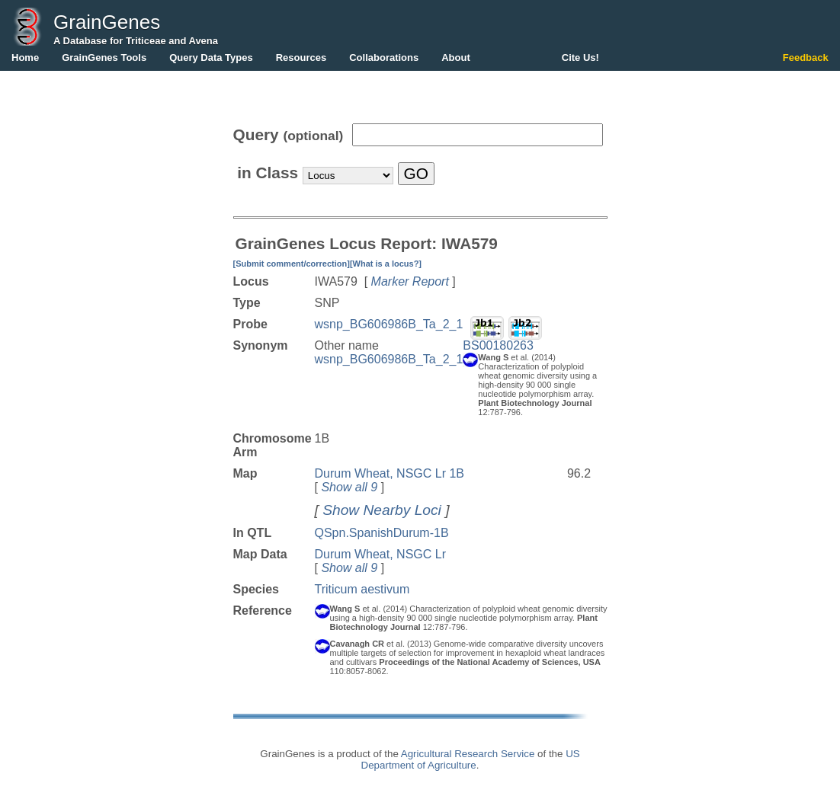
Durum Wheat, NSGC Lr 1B (390, 473)
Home (25, 57)
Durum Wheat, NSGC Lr (380, 554)
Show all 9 (349, 487)
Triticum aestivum (362, 589)
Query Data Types (211, 57)
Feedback (806, 57)
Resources (301, 57)
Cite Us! (580, 57)
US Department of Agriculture (470, 759)
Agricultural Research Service (468, 753)
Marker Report (410, 281)
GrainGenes (106, 22)
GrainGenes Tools (104, 57)
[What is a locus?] (386, 263)
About (455, 57)
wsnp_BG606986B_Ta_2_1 (389, 324)
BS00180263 (498, 345)
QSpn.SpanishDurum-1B (382, 532)
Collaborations (383, 57)
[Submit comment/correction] (291, 263)
